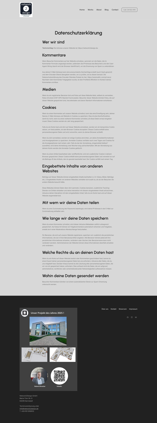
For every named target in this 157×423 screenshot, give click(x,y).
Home (82, 10)
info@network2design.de (29, 409)
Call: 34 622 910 (129, 10)
